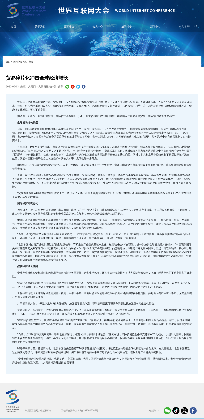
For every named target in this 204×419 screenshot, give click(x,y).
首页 (13, 26)
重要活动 (69, 26)
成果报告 (126, 26)
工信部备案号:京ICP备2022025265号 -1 (81, 410)
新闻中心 (155, 26)
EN (188, 26)
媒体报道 (28, 61)
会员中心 (98, 26)
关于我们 (40, 26)
